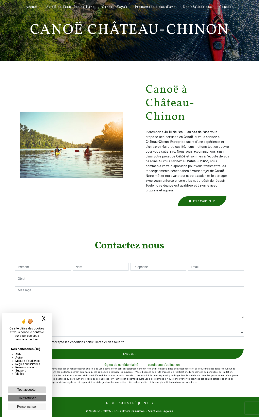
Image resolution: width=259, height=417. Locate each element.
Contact (226, 7)
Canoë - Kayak (114, 7)
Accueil (32, 7)
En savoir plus (202, 201)
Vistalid (94, 411)
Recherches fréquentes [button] (129, 403)
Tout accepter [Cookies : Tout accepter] (27, 390)
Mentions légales (160, 411)
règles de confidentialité (121, 365)
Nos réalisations (197, 7)
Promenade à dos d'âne (155, 7)
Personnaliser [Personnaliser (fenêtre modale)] (27, 407)
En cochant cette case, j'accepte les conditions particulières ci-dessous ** (71, 342)
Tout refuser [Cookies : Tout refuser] (27, 398)
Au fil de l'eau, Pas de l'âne (70, 7)
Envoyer (129, 353)
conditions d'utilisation (164, 365)
